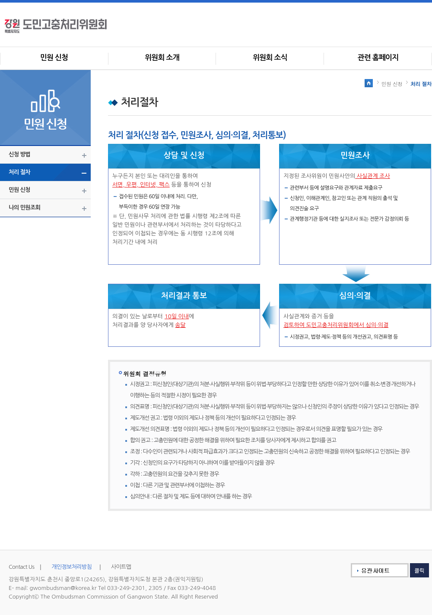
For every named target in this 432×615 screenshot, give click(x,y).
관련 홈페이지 (378, 57)
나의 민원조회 (24, 207)
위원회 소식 (270, 57)
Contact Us (21, 567)
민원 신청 (54, 57)
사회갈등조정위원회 (69, 25)
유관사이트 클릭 (384, 570)
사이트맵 (121, 567)
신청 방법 (19, 154)
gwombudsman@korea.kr (63, 588)
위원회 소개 (162, 57)
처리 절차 (19, 172)
